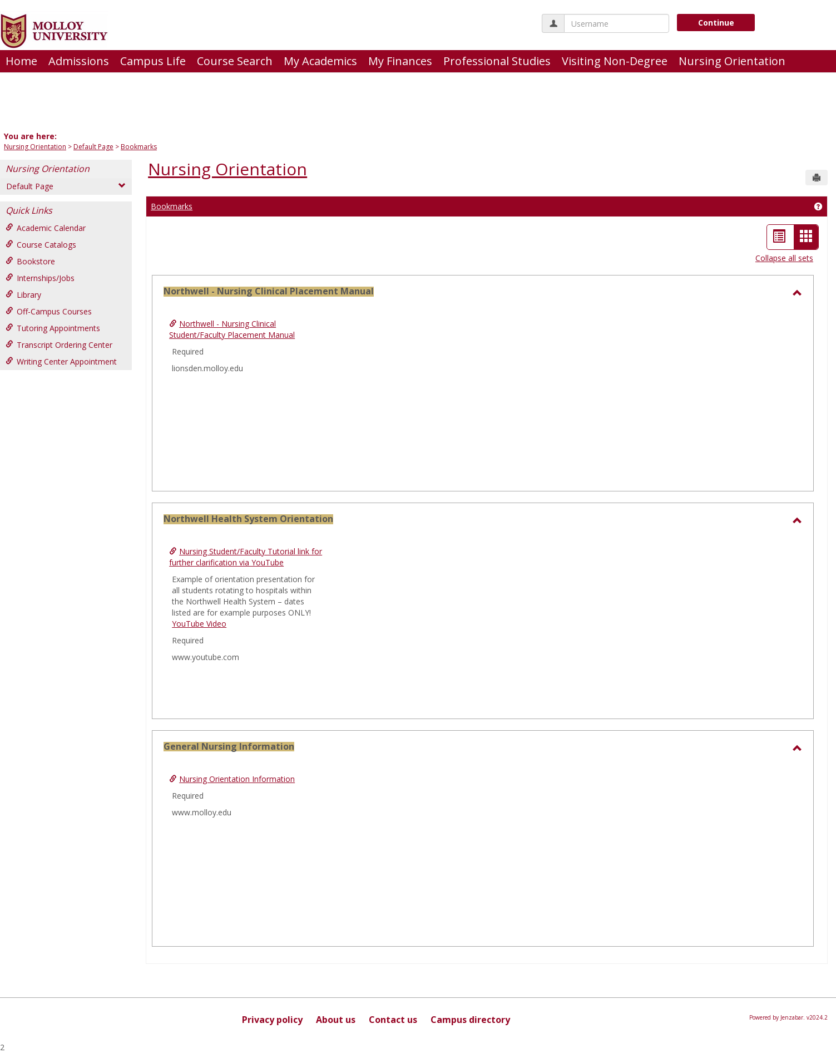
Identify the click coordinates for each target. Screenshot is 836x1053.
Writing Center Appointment (61, 361)
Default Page (93, 146)
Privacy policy (272, 1019)
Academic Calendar (46, 228)
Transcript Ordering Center (59, 344)
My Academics (320, 60)
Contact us (393, 1019)
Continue (716, 22)
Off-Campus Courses (49, 311)
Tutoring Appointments (53, 328)
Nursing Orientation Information (237, 779)
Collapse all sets (784, 258)
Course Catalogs (41, 244)
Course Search (235, 60)
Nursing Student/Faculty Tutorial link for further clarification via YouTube (245, 557)
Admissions (78, 60)
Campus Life (153, 60)
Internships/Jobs (40, 278)
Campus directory (470, 1019)
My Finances (400, 60)
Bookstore (30, 261)
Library (23, 294)
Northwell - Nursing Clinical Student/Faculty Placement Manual (232, 329)
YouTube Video (199, 623)
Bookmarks (139, 146)
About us (335, 1019)
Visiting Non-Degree (614, 60)
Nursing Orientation (732, 60)
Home (21, 60)
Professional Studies (497, 60)
